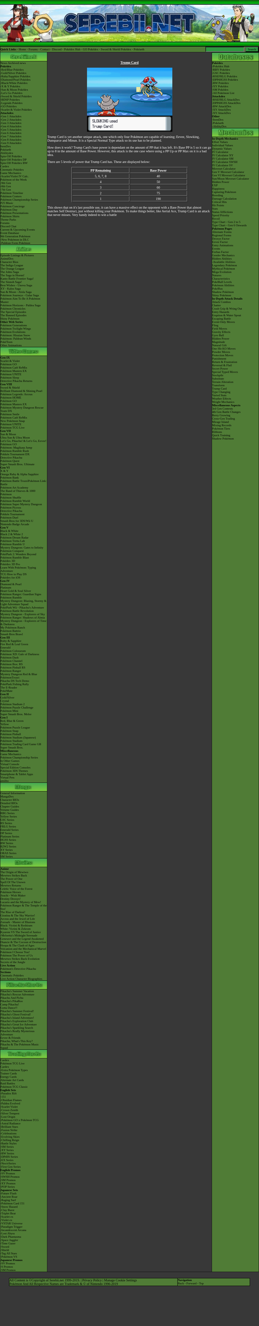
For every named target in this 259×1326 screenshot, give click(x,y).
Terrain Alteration (222, 382)
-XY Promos (7, 1183)
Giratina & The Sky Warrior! (17, 915)
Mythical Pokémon (223, 268)
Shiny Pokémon (9, 318)
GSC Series (7, 819)
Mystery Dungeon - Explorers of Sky (22, 614)
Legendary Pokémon (224, 265)
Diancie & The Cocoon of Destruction (23, 942)
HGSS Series (8, 839)
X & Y (4, 471)
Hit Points (218, 205)
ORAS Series (8, 853)
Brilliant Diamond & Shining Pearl (21, 391)
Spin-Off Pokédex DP (13, 159)
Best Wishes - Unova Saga (16, 285)
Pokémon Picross (10, 507)
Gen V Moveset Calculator (228, 172)
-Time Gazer (7, 1243)
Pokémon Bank (9, 477)
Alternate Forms (222, 232)
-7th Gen (5, 189)
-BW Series (7, 1153)
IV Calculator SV (222, 165)
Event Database (9, 233)
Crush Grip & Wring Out (227, 308)
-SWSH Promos (10, 1176)
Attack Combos (221, 302)
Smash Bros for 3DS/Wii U (16, 521)
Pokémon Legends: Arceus (16, 394)
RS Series (6, 823)
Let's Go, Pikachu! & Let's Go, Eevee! (23, 441)
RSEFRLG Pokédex (225, 76)
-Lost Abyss (7, 1233)
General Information (12, 793)
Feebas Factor (220, 252)
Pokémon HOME (10, 397)
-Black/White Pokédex (14, 83)
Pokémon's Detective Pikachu (18, 968)
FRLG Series (8, 826)
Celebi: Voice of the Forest (16, 888)
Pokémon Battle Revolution (17, 611)
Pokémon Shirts (9, 216)
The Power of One (11, 878)
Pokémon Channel (11, 661)
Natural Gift (219, 345)
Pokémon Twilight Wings (15, 328)
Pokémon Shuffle (10, 497)
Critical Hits (219, 202)
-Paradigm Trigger (11, 1226)
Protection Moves (222, 355)
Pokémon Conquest (12, 551)
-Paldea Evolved (10, 1103)
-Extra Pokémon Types (14, 1070)
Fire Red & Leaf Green (14, 644)
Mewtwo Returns (10, 885)
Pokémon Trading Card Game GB (20, 744)
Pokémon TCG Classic (14, 1086)
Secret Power (220, 368)
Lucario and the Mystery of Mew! (20, 902)
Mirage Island (220, 422)
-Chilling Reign (9, 1140)
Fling (215, 325)
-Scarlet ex (6, 1216)
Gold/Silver (7, 697)
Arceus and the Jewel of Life (17, 918)
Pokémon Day (8, 209)
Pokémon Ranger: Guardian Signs (20, 594)
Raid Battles (7, 1083)
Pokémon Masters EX (13, 371)
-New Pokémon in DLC (14, 239)
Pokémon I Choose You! (15, 952)
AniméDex (7, 258)
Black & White (9, 531)
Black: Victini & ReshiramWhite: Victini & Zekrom (16, 927)
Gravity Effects (221, 332)
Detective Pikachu (11, 457)
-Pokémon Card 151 (12, 1203)
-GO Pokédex (8, 106)
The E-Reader (8, 687)
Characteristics (221, 278)
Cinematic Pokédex (12, 169)
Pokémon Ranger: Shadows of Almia (22, 617)
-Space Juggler (9, 1240)
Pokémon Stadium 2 (12, 704)
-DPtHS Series (9, 1156)
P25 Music (6, 203)
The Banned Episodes (13, 315)
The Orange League (12, 268)
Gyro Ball (218, 335)
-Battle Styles (8, 1143)
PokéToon (6, 342)
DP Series (6, 833)
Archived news (17, 63)
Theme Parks (8, 219)
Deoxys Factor (221, 238)
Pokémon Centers (11, 196)
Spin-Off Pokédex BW (14, 163)
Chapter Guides (9, 806)
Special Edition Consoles (15, 767)
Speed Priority (220, 215)
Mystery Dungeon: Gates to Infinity (21, 547)
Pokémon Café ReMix (13, 367)
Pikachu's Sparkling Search (16, 1027)
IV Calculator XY (222, 155)
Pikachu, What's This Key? (16, 1041)
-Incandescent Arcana (13, 1230)
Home (22, 49)
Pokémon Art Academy (14, 487)
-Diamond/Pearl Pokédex (15, 79)
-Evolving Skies (10, 1136)
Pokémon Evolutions (12, 332)
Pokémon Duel (9, 517)
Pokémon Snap (9, 730)
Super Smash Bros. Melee (16, 714)
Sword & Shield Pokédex (116, 49)
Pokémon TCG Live (12, 427)
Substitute (218, 378)
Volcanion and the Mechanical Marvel (23, 948)
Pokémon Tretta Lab (12, 541)
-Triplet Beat (8, 1213)
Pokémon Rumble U (12, 544)
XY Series (6, 849)
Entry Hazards (220, 312)
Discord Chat (8, 226)
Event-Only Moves (223, 322)
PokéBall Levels (222, 282)
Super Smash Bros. (11, 747)
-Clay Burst (7, 1210)
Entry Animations (222, 245)
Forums (33, 49)
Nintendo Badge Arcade (14, 524)
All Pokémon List (223, 93)
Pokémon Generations (13, 325)
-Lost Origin (7, 1116)
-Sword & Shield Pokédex (16, 96)
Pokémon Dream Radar (14, 537)
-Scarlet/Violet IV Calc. (14, 176)
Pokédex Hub (72, 49)
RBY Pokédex (221, 69)
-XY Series (7, 1150)
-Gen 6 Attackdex (10, 133)
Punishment (219, 358)
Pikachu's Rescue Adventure (17, 994)
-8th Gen (5, 186)
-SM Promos (8, 1180)
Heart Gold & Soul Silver (15, 591)
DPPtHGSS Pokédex (225, 79)
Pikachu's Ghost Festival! (15, 1014)
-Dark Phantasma (10, 1236)
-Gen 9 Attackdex (10, 143)
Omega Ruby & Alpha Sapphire (19, 474)
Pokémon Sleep (9, 377)
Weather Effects (221, 398)
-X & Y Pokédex (10, 86)
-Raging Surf (8, 1200)
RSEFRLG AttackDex (226, 99)
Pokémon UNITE (10, 374)
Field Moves (219, 328)
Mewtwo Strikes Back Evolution (20, 958)
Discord (57, 49)
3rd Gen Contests (222, 408)
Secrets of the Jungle (12, 962)
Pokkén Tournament (12, 514)
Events (216, 248)
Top (201, 1283)
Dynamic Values (222, 148)
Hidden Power (220, 182)
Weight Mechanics (223, 402)
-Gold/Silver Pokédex (13, 73)
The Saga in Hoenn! (12, 275)
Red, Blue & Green (11, 720)
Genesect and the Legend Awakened (22, 938)
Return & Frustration (224, 362)
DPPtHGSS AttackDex (227, 103)
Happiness (218, 188)
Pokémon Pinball (10, 734)
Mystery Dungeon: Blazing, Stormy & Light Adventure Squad (23, 602)
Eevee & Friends (10, 1037)
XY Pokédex (220, 86)
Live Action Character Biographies (21, 978)
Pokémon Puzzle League (15, 727)
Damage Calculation (224, 198)
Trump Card (219, 388)
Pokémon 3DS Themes (14, 770)
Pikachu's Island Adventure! (17, 1017)
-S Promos (6, 1266)
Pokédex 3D (7, 561)
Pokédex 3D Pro (10, 564)
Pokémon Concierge (12, 206)
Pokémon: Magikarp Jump (16, 447)
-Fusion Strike (8, 1130)
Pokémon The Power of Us (16, 955)
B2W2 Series (8, 846)
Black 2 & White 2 (11, 534)
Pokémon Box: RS (11, 664)
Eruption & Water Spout (226, 315)
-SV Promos (7, 1173)
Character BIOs (9, 799)
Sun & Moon (8, 434)
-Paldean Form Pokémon (15, 243)
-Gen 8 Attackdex (10, 139)
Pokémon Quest (9, 461)
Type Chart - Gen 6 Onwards (229, 225)
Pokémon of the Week (13, 179)
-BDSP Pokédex (10, 99)
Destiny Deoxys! (10, 898)
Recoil (216, 218)
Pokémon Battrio (10, 631)
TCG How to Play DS (13, 574)
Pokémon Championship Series (19, 199)
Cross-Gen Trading (223, 418)
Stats (215, 208)
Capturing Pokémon (224, 192)
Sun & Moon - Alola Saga (16, 292)
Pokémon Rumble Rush (14, 451)
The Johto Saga (9, 272)
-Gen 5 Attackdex (10, 129)
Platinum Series (9, 836)
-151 (3, 1096)
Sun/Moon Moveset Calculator (230, 178)
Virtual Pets (7, 777)
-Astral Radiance (10, 1123)
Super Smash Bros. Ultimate (17, 464)
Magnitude (218, 342)
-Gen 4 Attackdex (10, 126)
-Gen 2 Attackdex (10, 119)
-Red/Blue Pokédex (12, 69)
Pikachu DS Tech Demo (14, 680)
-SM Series (7, 1146)
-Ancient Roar (8, 1196)
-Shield (4, 1250)
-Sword (4, 1246)
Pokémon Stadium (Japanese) (18, 737)
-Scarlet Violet (9, 1106)
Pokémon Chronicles (12, 308)
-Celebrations (8, 1133)
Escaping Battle (221, 318)
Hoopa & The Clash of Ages (17, 945)
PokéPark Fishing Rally (14, 684)
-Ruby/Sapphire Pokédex (15, 76)
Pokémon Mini (9, 710)
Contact (45, 49)
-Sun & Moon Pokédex (14, 89)
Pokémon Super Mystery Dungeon (21, 504)
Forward (191, 1283)
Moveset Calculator (224, 168)
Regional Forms (221, 235)
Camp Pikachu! (9, 1004)
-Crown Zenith (9, 1110)
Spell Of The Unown (12, 882)
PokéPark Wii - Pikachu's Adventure (22, 607)
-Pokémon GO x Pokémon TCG (19, 1120)
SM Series (6, 856)
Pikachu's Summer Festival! (17, 1011)
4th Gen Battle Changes (226, 412)
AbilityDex (220, 126)
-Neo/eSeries (8, 1163)
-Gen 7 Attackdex (10, 136)
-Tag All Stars (8, 1253)
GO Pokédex (90, 49)
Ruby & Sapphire (10, 641)
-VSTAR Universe (11, 1223)
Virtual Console (9, 764)
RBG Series (7, 813)
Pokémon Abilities (223, 285)
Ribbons (217, 432)
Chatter (216, 305)
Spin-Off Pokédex (11, 156)
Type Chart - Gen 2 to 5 (226, 222)
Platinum (5, 587)
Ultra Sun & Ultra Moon (15, 437)
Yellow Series (8, 816)
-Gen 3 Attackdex (10, 123)
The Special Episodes (13, 312)
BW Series (6, 843)
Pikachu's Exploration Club (16, 1021)
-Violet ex (6, 1220)
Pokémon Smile (9, 414)
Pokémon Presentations (14, 213)
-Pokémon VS (8, 1256)
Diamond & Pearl (11, 584)
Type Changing (221, 392)
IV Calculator (220, 152)
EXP (215, 185)
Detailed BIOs (9, 803)
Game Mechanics (10, 173)
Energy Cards (8, 1076)
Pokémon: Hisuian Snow (15, 335)
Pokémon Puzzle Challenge (16, 707)
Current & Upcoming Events (17, 229)
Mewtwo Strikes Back (13, 875)
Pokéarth (139, 49)
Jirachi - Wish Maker (13, 895)
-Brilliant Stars (9, 1126)
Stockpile (217, 375)
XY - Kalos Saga (10, 288)
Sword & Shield (10, 387)
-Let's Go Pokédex (11, 93)
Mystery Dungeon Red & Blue (18, 674)
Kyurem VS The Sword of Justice (20, 932)
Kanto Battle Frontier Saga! (17, 278)
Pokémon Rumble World (15, 501)
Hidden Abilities (222, 258)
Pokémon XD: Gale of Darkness (19, 654)
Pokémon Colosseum (13, 651)
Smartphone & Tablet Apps (16, 774)
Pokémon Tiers (221, 428)
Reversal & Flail (222, 365)
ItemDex (5, 146)
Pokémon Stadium (11, 740)
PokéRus (217, 288)
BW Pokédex (221, 83)
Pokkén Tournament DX (15, 454)
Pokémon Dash (9, 657)
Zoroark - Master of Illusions (17, 922)
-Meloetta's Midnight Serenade (18, 935)
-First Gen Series (10, 1166)
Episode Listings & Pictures (17, 255)
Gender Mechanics (223, 255)
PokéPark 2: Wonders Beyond (18, 554)
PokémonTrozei (9, 677)
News (3, 63)
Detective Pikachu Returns (16, 381)
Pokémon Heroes (10, 892)
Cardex (4, 166)
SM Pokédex (220, 89)
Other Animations (11, 345)
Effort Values (220, 142)
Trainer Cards (8, 1073)
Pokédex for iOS (10, 577)
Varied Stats (219, 395)
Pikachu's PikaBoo (11, 1001)
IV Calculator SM (222, 158)
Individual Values (222, 145)
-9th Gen (5, 183)
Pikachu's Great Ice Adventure (18, 1024)
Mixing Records (221, 425)
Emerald (5, 647)
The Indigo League (11, 265)
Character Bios (9, 262)
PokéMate (6, 690)
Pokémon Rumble (11, 597)
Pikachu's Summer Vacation (17, 991)
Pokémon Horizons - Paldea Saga (20, 305)
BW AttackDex (222, 106)
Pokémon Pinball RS (12, 667)
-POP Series (7, 1186)
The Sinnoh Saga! (11, 282)
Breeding (217, 195)
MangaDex (7, 796)
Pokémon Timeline (11, 193)
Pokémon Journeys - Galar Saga (19, 295)
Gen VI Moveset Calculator (228, 175)
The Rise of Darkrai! (12, 912)
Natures (216, 275)
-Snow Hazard (9, 1206)
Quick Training (221, 435)
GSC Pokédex (221, 73)
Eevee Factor (220, 242)
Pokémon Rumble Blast (14, 557)
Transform (218, 385)
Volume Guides (9, 809)
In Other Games (9, 760)
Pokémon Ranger (10, 670)
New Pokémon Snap (12, 421)
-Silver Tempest (9, 1113)
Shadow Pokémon (223, 292)
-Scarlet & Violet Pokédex (16, 109)
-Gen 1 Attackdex (10, 116)
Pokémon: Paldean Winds (15, 338)
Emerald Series (9, 829)
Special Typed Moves (225, 372)
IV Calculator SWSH (224, 162)
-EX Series (6, 1160)
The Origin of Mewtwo (14, 872)
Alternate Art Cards (12, 1080)
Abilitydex (6, 153)
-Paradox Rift (8, 1093)
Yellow (4, 724)
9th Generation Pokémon (15, 236)
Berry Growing (221, 415)
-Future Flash (8, 1193)
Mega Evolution (221, 272)
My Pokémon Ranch (12, 627)
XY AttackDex (222, 109)
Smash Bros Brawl (11, 634)
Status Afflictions (222, 212)
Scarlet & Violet (10, 361)
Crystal (4, 700)
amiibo (4, 780)
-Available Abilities (223, 262)
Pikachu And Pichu (11, 997)
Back (181, 1283)
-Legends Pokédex (11, 103)
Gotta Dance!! (8, 1007)
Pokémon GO (8, 364)
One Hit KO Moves (224, 348)
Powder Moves (221, 352)
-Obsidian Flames (11, 1100)
